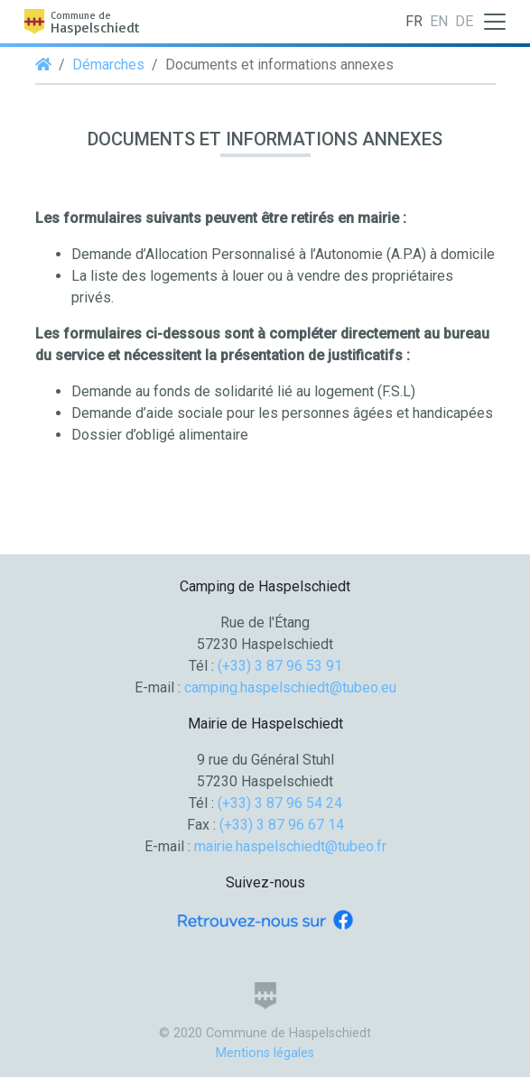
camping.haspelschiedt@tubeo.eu (290, 687)
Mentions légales (265, 1053)
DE (464, 21)
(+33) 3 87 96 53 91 (280, 665)
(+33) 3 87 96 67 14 (281, 824)
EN (439, 21)
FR (414, 21)
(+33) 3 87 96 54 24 (280, 803)
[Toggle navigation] (494, 21)
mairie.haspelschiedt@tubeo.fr (290, 846)
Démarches (108, 64)
